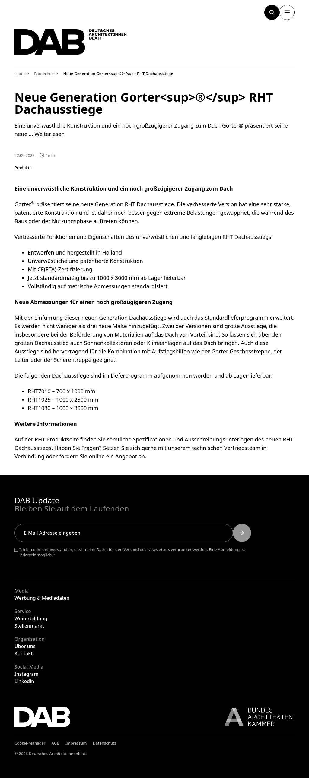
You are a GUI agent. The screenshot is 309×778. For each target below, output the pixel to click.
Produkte (23, 167)
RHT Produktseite (57, 439)
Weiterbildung (30, 618)
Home (20, 73)
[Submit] (242, 533)
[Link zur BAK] (255, 717)
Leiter (21, 359)
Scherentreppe (72, 359)
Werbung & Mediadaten (41, 598)
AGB (55, 743)
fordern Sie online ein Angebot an (102, 456)
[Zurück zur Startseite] (71, 42)
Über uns (25, 646)
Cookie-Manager (30, 743)
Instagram (26, 674)
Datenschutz (104, 743)
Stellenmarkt (29, 625)
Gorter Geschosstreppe (241, 351)
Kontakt (23, 653)
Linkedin (24, 681)
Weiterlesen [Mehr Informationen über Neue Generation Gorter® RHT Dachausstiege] (49, 134)
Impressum (76, 743)
